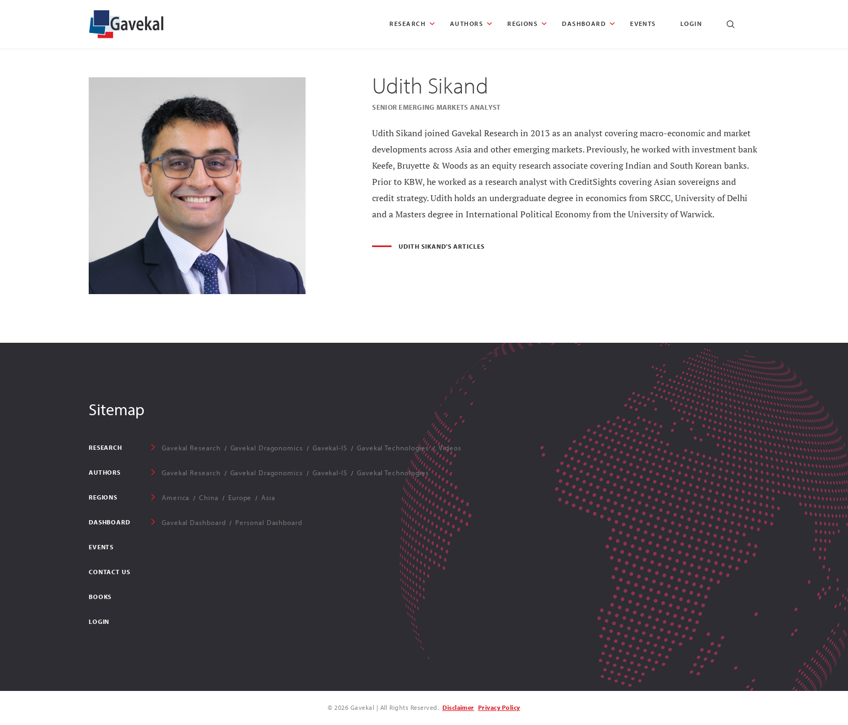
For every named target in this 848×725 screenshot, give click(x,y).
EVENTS (643, 23)
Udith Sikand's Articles (441, 246)
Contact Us (109, 572)
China (208, 497)
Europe (239, 497)
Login (691, 23)
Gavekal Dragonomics (266, 447)
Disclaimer (458, 707)
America (175, 497)
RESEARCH (407, 23)
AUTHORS (466, 23)
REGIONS (522, 23)
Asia (268, 497)
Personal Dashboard (268, 522)
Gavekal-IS (330, 447)
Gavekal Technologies (393, 447)
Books (100, 597)
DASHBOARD (584, 23)
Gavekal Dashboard (194, 522)
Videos (450, 447)
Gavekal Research (191, 447)
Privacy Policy (499, 707)
